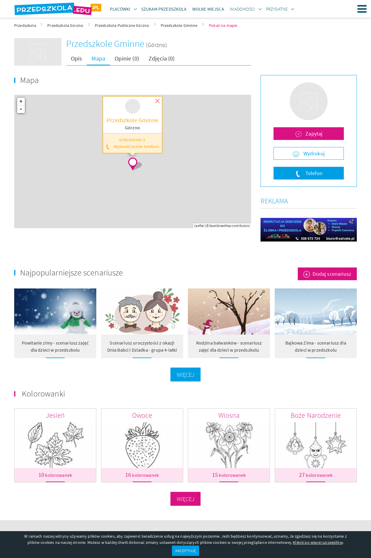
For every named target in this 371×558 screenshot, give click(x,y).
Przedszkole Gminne (106, 44)
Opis (76, 58)
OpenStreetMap (220, 225)
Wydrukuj (313, 153)
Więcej (186, 374)
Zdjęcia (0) (162, 58)
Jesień (55, 415)
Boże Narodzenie (316, 415)
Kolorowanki (43, 393)
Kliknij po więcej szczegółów (317, 542)
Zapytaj (313, 133)
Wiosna (229, 415)
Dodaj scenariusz (332, 273)
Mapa (98, 58)
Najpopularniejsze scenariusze (71, 272)
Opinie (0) (127, 58)
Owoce (142, 415)
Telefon (313, 173)
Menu (362, 9)
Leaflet (199, 225)
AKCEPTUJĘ (185, 550)
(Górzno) (156, 44)
